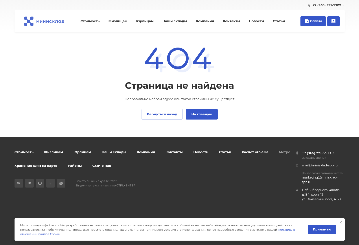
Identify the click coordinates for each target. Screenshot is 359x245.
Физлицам (53, 152)
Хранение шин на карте (36, 166)
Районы (75, 166)
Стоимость (24, 152)
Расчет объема (255, 152)
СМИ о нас (101, 166)
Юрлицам (82, 152)
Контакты (174, 152)
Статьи (225, 152)
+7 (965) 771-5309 (327, 5)
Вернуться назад (162, 114)
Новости (200, 152)
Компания (146, 152)
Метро (284, 152)
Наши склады (114, 152)
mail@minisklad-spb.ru (320, 165)
